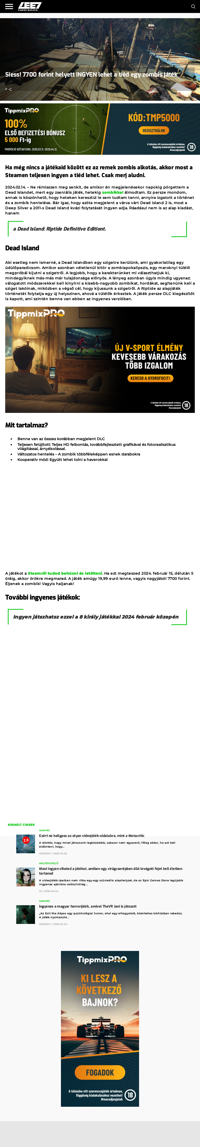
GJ (40, 891)
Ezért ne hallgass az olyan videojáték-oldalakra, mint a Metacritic (92, 836)
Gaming (44, 830)
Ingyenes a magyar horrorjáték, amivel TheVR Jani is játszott (87, 906)
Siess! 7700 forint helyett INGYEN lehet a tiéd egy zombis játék (91, 74)
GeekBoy (45, 853)
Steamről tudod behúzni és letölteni (65, 573)
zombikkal (112, 192)
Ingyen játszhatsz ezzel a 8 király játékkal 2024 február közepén (95, 617)
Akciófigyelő (48, 863)
